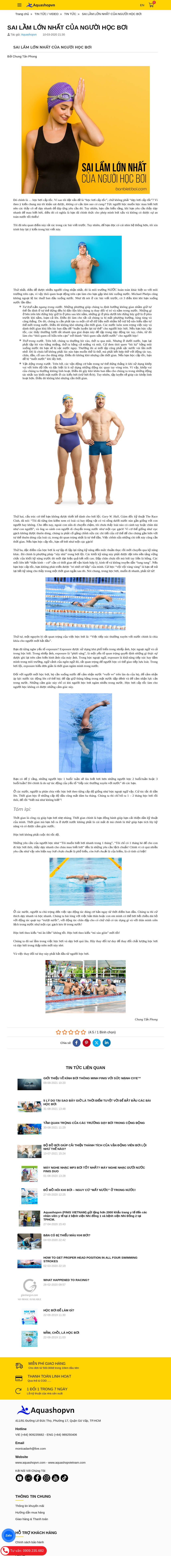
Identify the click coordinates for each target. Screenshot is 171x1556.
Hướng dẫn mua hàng (30, 1468)
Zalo (8, 1535)
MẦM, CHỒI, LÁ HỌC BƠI (61, 1295)
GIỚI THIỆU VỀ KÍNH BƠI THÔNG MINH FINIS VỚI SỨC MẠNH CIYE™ (92, 1078)
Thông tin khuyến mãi (29, 1461)
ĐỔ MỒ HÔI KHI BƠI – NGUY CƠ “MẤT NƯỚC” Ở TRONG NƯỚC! (90, 1190)
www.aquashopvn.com (30, 1418)
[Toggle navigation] (19, 5)
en (142, 5)
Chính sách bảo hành (29, 1498)
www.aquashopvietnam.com (67, 1418)
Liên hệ (20, 1511)
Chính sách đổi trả (27, 1504)
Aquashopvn (29, 34)
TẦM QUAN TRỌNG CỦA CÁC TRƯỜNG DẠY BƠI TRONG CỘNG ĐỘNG (94, 1123)
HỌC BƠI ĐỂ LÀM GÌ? (59, 1279)
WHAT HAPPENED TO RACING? (66, 1263)
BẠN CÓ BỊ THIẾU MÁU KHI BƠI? (67, 1228)
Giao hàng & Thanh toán (31, 1474)
